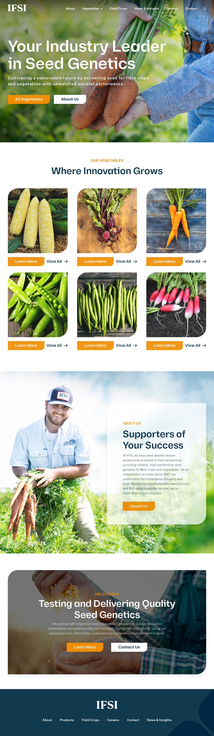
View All (55, 263)
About (70, 8)
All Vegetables (29, 99)
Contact (191, 8)
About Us (70, 99)
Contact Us (129, 647)
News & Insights (146, 8)
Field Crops (118, 8)
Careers (172, 8)
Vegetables (90, 8)
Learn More (26, 263)
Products (67, 720)
